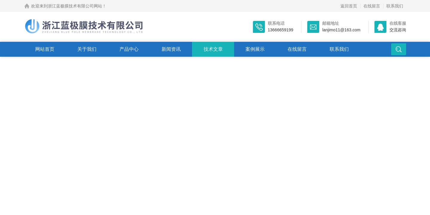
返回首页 (348, 6)
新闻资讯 (171, 49)
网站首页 (44, 49)
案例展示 (255, 49)
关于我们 (86, 49)
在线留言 (371, 6)
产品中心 (129, 49)
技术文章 (213, 49)
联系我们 (394, 6)
